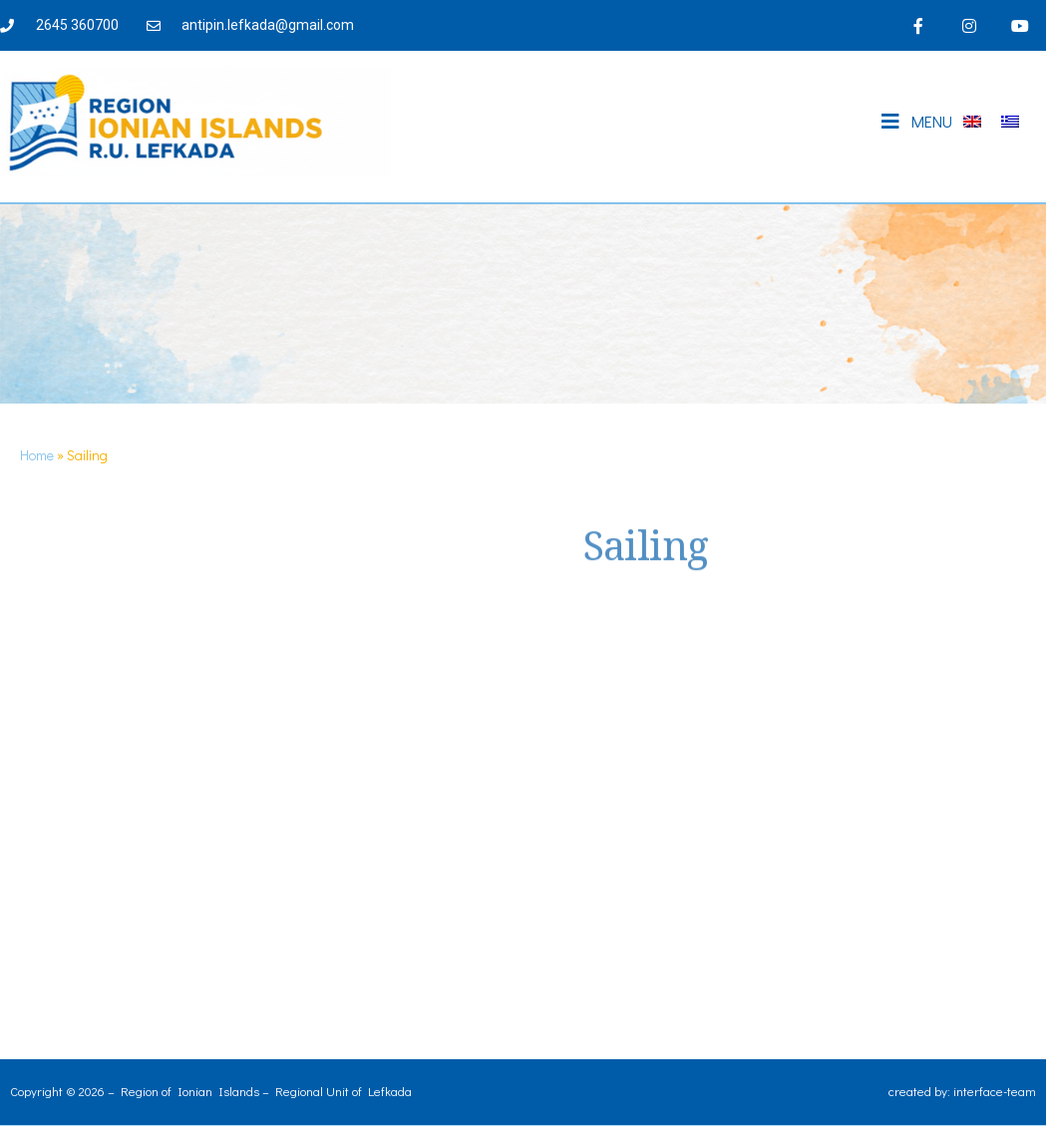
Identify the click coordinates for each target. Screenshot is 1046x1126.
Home (37, 454)
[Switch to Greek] (1010, 122)
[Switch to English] (972, 122)
